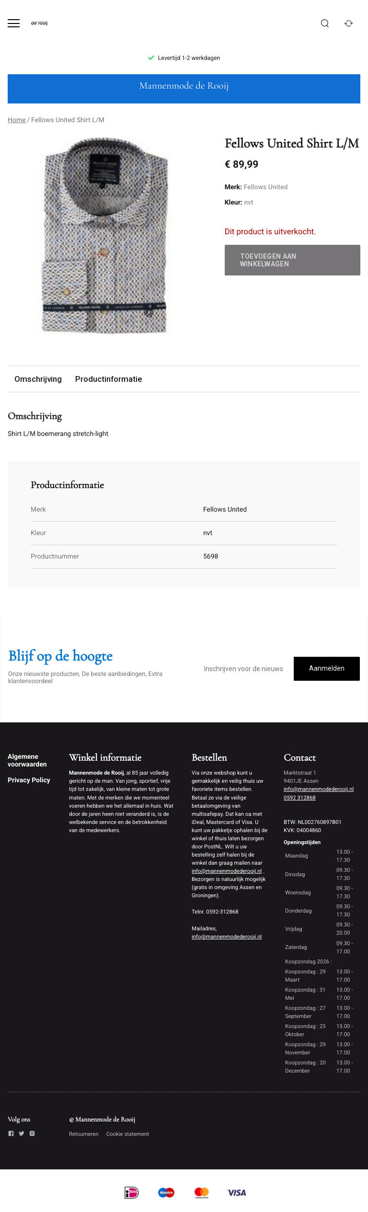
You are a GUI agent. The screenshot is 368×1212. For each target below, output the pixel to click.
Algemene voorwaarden (27, 760)
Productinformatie (108, 379)
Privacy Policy (29, 780)
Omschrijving (38, 379)
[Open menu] (14, 23)
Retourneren (84, 1134)
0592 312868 (300, 797)
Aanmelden (327, 668)
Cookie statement (127, 1134)
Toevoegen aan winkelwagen (268, 260)
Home (17, 120)
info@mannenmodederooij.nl (227, 871)
